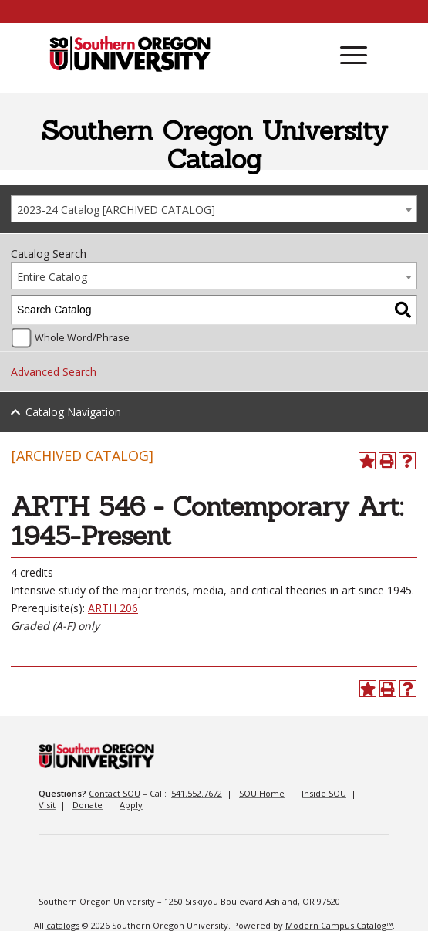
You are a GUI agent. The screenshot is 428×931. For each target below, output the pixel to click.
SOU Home (262, 793)
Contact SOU (114, 793)
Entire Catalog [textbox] (52, 276)
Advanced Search (53, 371)
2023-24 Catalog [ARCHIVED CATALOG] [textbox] (116, 209)
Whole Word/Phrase (82, 337)
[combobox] (214, 208)
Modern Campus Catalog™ (339, 925)
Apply (131, 805)
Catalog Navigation (73, 412)
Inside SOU (324, 793)
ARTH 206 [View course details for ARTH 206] (113, 608)
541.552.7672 (196, 793)
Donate (87, 805)
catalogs (62, 925)
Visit (47, 805)
